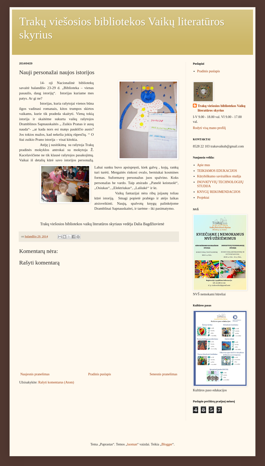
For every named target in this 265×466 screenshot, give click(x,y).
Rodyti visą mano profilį (209, 128)
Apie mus (203, 165)
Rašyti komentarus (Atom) (56, 382)
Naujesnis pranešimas (35, 374)
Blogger (166, 444)
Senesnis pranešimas (163, 374)
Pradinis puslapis (99, 374)
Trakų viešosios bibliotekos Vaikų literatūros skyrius (221, 108)
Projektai (203, 197)
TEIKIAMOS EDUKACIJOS (217, 171)
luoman (132, 444)
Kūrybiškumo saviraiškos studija (219, 176)
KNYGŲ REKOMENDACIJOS (219, 192)
